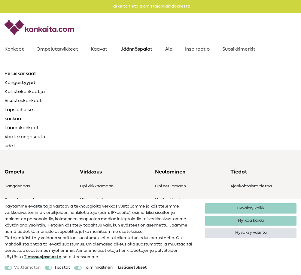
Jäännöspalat (136, 49)
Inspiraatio (197, 49)
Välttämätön (27, 267)
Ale (168, 49)
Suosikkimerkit (238, 49)
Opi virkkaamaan (97, 186)
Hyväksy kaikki (251, 208)
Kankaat (14, 49)
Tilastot (62, 267)
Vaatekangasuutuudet (25, 141)
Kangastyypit (20, 82)
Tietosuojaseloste (42, 257)
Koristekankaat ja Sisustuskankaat (25, 96)
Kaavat (99, 49)
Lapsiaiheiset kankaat (20, 114)
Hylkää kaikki (251, 220)
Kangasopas (17, 186)
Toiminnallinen (98, 267)
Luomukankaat (22, 127)
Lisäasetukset (132, 267)
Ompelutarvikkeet (57, 49)
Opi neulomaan (170, 186)
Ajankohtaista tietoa (251, 186)
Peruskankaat (20, 73)
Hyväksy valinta (251, 232)
